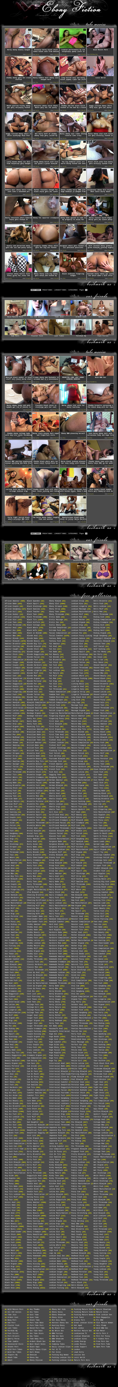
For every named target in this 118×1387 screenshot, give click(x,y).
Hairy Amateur (55, 874)
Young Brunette (100, 1250)
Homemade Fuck (55, 970)
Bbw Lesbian (10, 1007)
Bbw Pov (8, 1026)
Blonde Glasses (34, 662)
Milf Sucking (77, 879)
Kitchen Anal (55, 1184)
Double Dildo (33, 1189)
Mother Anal (76, 932)
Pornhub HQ (81, 335)
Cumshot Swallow (34, 1093)
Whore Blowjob (100, 1184)
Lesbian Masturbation (81, 612)
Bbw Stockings (11, 1037)
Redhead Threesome (79, 1280)
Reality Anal (77, 1242)
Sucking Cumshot (101, 892)
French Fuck (54, 769)
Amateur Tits (11, 775)
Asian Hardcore (12, 898)
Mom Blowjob (76, 895)
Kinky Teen (54, 1176)
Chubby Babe (32, 930)
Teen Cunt (98, 956)
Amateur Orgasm (12, 726)
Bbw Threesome (11, 1042)
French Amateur (56, 764)
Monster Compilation (80, 922)
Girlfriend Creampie (58, 820)
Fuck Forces (103, 335)
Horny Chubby (55, 996)
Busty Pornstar (34, 879)
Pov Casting (76, 1125)
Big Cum (8, 1157)
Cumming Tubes (58, 1344)
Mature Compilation (80, 743)
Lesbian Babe (55, 1261)
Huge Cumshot (55, 1042)
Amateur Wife (11, 780)
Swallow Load (99, 903)
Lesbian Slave (77, 641)
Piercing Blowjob (79, 1071)
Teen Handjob (99, 994)
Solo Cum (97, 804)
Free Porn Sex (102, 1341)
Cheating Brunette (35, 895)
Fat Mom (52, 678)
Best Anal (9, 1074)
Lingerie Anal (77, 686)
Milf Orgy (75, 855)
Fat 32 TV (56, 1349)
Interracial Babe (57, 1066)
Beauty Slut (10, 1071)
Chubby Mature (33, 946)
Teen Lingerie (100, 999)
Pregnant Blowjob (79, 1149)
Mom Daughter (77, 898)
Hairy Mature (55, 908)
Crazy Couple (33, 1045)
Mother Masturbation (80, 940)
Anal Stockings (12, 844)
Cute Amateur (33, 1098)
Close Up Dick (33, 978)
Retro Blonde (77, 1285)
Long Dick (75, 700)
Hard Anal (53, 924)
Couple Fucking (34, 1031)
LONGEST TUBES (60, 290)
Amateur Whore (11, 777)
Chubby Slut (32, 954)
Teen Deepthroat (101, 962)
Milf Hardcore (77, 844)
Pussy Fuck (76, 1200)
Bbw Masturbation (13, 1012)
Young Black (99, 1245)
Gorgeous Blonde (56, 844)
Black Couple (11, 1237)
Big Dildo (9, 1176)
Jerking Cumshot (56, 1146)
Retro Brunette (100, 601)
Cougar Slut (32, 1023)
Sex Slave (98, 657)
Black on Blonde (34, 633)
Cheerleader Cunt (35, 919)
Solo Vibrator (100, 828)
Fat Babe (53, 652)
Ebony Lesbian (33, 1266)
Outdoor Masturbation (81, 1018)
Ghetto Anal (54, 793)
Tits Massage (99, 1106)
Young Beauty (99, 1242)
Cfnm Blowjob (33, 892)
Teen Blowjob (99, 938)
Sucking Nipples (101, 898)
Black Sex (9, 1282)
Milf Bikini (76, 817)
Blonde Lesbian (34, 668)
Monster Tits (77, 930)
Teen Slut (98, 1029)
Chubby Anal (32, 927)
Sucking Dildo (100, 895)
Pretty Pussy (77, 1165)
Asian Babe (10, 871)
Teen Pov (97, 1018)
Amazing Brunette (13, 785)
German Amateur (56, 780)
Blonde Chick (33, 649)
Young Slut (98, 1272)
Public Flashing (78, 1178)
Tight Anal (98, 1082)
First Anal (54, 721)
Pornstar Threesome (80, 1119)
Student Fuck (99, 871)
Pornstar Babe (77, 1085)
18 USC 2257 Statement (66, 1381)
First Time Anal (56, 735)
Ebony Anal (32, 1205)
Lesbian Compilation (58, 1269)
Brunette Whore (34, 825)
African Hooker (12, 614)
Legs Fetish (54, 1248)
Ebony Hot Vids (59, 1309)
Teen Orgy (98, 1007)
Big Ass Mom (10, 1122)
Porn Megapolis (103, 1317)
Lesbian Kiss (77, 604)
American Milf (11, 804)
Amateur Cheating (13, 652)
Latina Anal (54, 1189)
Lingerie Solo (77, 689)
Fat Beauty (54, 654)
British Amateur (34, 743)
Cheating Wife (33, 914)
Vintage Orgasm (100, 1146)
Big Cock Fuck (11, 1151)
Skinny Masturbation (103, 751)
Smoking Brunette (101, 799)
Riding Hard (99, 630)
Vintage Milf (99, 1141)
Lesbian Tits (77, 670)
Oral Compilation (79, 980)
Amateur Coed (11, 657)
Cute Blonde (32, 1103)
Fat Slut (53, 684)
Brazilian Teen (34, 740)
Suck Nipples (99, 874)
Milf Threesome (78, 884)
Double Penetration (36, 1194)
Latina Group (55, 1205)
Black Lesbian (11, 1248)
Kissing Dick (55, 1181)
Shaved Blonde (100, 681)
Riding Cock (99, 617)
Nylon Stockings (78, 970)
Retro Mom (98, 612)
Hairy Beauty (55, 884)
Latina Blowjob (56, 1194)
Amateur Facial (12, 689)
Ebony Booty (32, 1218)
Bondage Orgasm (34, 713)
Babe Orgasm (10, 975)
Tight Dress (99, 1093)
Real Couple (76, 1234)
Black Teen (32, 614)
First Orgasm (55, 729)
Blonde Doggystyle (35, 654)
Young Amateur (100, 1232)
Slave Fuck (98, 772)
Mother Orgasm (77, 943)
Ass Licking (10, 951)
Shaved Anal (99, 668)
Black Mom (9, 1258)
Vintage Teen (99, 1151)
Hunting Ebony (58, 1325)
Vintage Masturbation (103, 1135)
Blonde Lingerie (34, 670)
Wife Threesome (100, 1202)
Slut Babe (98, 775)
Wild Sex (97, 1221)
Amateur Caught (12, 649)
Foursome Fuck (55, 761)
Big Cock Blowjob (13, 1141)
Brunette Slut (33, 809)
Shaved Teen (99, 705)
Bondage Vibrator (35, 716)
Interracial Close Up (59, 1077)
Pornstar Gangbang (79, 1101)
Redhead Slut (77, 1274)
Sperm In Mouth (100, 833)
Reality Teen (77, 1245)
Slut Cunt (98, 777)
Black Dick (10, 1240)
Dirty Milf (32, 1165)
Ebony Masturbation (36, 1269)
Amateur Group (11, 700)
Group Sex (53, 871)
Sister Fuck (99, 718)
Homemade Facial (56, 964)
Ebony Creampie (34, 1232)
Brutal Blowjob (34, 831)
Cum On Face (32, 1071)
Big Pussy (9, 1184)
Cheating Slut (33, 911)
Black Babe (10, 1218)
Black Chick (10, 1234)
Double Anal (32, 1184)
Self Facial (99, 646)
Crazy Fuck (32, 1047)
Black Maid (10, 1250)
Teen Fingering (100, 978)
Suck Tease (98, 876)
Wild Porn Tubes (15, 578)
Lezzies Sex (79, 1355)
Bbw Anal (9, 983)
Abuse (82, 1381)
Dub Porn (15, 335)
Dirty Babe (32, 1149)
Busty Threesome (34, 884)
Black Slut (10, 1285)
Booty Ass (31, 718)
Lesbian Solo (77, 646)
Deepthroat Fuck (34, 1130)
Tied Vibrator (100, 1079)
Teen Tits (98, 1055)
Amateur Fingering (13, 692)
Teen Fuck (98, 983)
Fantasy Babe (55, 638)
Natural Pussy (77, 959)
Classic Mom (32, 967)
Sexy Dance (98, 662)
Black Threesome (34, 617)
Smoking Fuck (99, 801)
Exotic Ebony (55, 625)
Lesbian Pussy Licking (81, 636)
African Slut (11, 620)
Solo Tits (98, 823)
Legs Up (52, 1253)
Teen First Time (101, 980)
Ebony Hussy (57, 1312)
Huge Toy (53, 1061)
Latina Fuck (54, 1202)
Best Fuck (9, 1085)
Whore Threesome (101, 1194)
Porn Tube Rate (37, 1323)
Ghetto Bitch (55, 796)
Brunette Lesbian (35, 791)
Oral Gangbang (77, 991)
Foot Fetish (54, 753)
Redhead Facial (78, 1258)
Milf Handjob (77, 841)
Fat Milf (53, 676)
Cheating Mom (33, 908)
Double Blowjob (34, 1186)
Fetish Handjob (56, 708)
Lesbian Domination (58, 1277)
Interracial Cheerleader (60, 1074)
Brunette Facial (34, 783)
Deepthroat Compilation (38, 1127)
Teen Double (99, 970)
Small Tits (98, 788)
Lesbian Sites (80, 1339)
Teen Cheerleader (101, 943)
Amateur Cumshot (12, 673)
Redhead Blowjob (78, 1253)
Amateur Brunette (13, 644)
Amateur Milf (11, 716)
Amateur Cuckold (12, 670)
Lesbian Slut (77, 644)
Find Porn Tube (103, 1344)
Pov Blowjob (76, 1122)
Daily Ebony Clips (38, 1349)
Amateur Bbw (10, 636)
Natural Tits (77, 964)
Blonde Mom (32, 676)
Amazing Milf (11, 793)
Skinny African (100, 721)
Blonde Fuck (32, 660)
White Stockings (101, 1181)
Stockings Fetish (101, 857)
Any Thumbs (35, 1309)
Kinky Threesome (56, 1178)
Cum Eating (32, 1061)
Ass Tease (9, 954)
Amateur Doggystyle (14, 684)
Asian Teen (10, 935)
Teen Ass (97, 924)
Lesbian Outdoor (78, 628)
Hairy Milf (54, 911)
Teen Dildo (98, 964)
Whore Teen (98, 1192)
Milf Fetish (76, 833)
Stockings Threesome (103, 863)
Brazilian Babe (34, 735)
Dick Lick (31, 1135)
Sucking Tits (99, 900)
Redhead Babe (77, 1250)
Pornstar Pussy (78, 1111)
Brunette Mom (33, 796)
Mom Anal (75, 892)
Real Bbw (75, 1224)
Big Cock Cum (11, 1146)
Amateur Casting (12, 646)
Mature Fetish (77, 753)
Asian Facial (11, 887)
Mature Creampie (78, 745)
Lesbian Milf (77, 614)
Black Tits (32, 620)
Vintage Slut (99, 1149)
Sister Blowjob (100, 716)
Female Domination (57, 692)
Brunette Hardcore (35, 788)
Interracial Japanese (59, 1101)
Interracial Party (57, 1117)
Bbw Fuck (9, 999)
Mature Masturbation (80, 780)
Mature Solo (76, 796)
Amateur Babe (11, 633)
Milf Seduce (76, 865)
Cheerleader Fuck (35, 922)
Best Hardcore (11, 1087)
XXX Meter (100, 1331)
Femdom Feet (54, 694)
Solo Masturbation (102, 812)
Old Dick (75, 978)
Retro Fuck (98, 604)
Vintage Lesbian (101, 1133)
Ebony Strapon (55, 606)
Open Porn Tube (103, 1347)
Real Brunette (77, 1229)
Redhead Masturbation (81, 1266)
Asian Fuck (10, 892)
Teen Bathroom (100, 930)
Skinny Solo (99, 761)
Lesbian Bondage (56, 1266)
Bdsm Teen (9, 1047)
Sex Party (98, 654)
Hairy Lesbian (55, 903)
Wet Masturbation (101, 1162)
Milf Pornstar (77, 857)
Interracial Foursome (59, 1093)
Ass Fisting (10, 946)
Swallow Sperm (100, 906)
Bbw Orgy (9, 1021)
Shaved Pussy (99, 700)
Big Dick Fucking (13, 1170)
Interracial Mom (56, 1109)
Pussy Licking (77, 1205)
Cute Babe (31, 1101)
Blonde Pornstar (34, 681)
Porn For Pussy (103, 1336)
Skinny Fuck (99, 743)
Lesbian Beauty (56, 1264)
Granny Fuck (54, 857)
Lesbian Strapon (78, 657)
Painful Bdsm (77, 1026)
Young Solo (98, 1274)
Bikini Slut (10, 1210)
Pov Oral (75, 1135)
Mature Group (77, 761)
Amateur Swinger (12, 764)
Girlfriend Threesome (59, 828)
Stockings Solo (100, 860)
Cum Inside (32, 1066)
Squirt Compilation (102, 847)
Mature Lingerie (78, 777)
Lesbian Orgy (77, 625)
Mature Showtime (103, 1309)
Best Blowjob (11, 1079)
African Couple (12, 606)
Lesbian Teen (77, 665)
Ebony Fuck (32, 1245)
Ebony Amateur (33, 1202)
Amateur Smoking (12, 745)
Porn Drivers (15, 559)
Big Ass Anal (11, 1093)
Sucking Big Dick (101, 884)
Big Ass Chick (11, 1109)
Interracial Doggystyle (60, 1087)
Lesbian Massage (78, 609)
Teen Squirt (99, 1037)
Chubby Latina (33, 940)
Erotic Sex (54, 622)
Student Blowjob (101, 868)
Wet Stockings (100, 1173)
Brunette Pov (33, 804)
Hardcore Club (55, 935)
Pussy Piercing (78, 1210)
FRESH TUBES (47, 290)
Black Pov (9, 1274)
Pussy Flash (76, 1197)
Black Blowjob (11, 1226)
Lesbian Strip (77, 660)
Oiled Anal (76, 972)
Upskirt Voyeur (100, 1114)
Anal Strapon (11, 847)
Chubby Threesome (35, 959)
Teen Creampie (100, 951)
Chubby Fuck (32, 938)
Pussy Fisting (77, 1194)
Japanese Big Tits (57, 1130)
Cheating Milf (33, 906)
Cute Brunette (33, 1106)
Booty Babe (32, 721)
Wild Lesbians (100, 1216)
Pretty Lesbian (78, 1162)
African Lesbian (12, 617)
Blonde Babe (32, 638)
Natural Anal (77, 951)
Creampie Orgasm (34, 1055)
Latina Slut (54, 1232)
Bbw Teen (9, 1039)
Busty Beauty (33, 849)
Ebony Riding (33, 1288)
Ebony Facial (33, 1237)
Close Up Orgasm (34, 986)
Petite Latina (77, 1063)
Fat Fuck (53, 665)
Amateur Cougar (12, 662)
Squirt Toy (98, 852)
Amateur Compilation (14, 660)
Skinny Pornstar (101, 759)
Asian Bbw (9, 874)
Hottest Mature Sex (83, 1331)
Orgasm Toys (76, 999)
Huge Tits (53, 1058)
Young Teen (98, 1277)
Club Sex (31, 991)
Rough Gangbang (100, 636)
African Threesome (13, 625)
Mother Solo (76, 948)
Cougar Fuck (32, 1018)
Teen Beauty (99, 932)
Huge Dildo (54, 1045)
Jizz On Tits (55, 1154)
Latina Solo (54, 1234)
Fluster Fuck (37, 335)
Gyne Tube (34, 1317)
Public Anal (76, 1170)
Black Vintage (33, 625)
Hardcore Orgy (55, 948)
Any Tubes (34, 1312)
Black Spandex (33, 601)
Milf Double (76, 831)
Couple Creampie (34, 1029)
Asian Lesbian (11, 900)
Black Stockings (34, 606)
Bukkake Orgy (33, 836)
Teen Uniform (99, 1061)
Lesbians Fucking (79, 678)
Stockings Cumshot (102, 855)
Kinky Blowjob (55, 1165)
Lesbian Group (77, 601)
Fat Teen (53, 686)
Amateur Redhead (12, 737)
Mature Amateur (78, 716)
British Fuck (33, 748)
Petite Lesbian (78, 1066)
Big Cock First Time (14, 1149)
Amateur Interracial (14, 708)
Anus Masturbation (13, 860)
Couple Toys (32, 1042)
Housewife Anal (56, 1029)
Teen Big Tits (100, 935)
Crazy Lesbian (33, 1050)
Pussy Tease (76, 1218)
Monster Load (77, 924)
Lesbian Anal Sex (57, 1256)
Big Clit (9, 1135)
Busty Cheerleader (35, 857)
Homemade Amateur (57, 956)
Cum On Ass (32, 1069)
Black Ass (9, 1216)
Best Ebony (10, 1082)
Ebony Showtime (59, 1315)
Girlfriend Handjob (58, 825)
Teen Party (98, 1012)
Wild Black (98, 1210)
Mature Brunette (78, 737)
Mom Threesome (77, 914)
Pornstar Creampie (79, 1095)
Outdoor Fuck (77, 1010)
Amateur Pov (10, 735)
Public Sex (76, 1186)
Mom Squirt (76, 911)
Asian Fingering (12, 890)
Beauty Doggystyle (13, 1055)
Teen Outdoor (99, 1010)
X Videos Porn (102, 1339)
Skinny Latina (100, 745)
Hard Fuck (53, 927)
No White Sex (58, 1331)
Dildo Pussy (32, 1141)
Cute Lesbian (33, 1114)
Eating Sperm (33, 1200)
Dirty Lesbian (33, 1162)
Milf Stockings (78, 874)
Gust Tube (34, 1315)
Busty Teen (32, 882)
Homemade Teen (55, 980)
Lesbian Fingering (57, 1285)
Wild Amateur (99, 1205)
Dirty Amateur (33, 1146)
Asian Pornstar (12, 916)
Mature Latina (77, 772)
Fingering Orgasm (57, 716)
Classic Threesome (35, 970)
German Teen (54, 791)
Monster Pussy (77, 927)
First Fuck (54, 726)
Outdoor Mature (78, 1021)
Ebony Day (34, 1357)
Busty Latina (33, 868)
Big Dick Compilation (15, 1165)
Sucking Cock (99, 890)
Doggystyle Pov (34, 1181)
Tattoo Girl (99, 914)
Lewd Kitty (79, 1352)
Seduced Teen (99, 644)
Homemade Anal (55, 959)
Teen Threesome (100, 1053)
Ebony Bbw (31, 1210)
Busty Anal (32, 841)
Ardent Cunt (81, 316)
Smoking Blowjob (101, 796)
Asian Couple (11, 884)
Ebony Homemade (34, 1256)
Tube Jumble (59, 559)
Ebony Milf (32, 1274)
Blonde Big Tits (34, 644)
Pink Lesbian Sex (104, 1315)
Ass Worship (10, 956)
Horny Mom (53, 1012)
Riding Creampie (101, 622)
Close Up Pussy (34, 988)
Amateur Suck (11, 759)
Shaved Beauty (100, 676)
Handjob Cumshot (56, 922)
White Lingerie (100, 1178)
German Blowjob (56, 785)
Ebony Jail (32, 1258)
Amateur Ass (10, 630)
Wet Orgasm (98, 1165)
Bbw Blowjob (10, 986)
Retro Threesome (101, 614)
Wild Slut (98, 1224)
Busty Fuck (32, 865)
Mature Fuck (76, 756)
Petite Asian (77, 1053)
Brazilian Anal (34, 732)
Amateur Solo (11, 748)
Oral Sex (75, 994)
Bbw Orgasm (10, 1018)
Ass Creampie (11, 940)
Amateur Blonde (12, 638)
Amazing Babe (11, 783)
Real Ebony (76, 1237)
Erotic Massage (56, 620)
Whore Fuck (98, 1186)
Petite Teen (76, 1069)
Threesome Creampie (102, 1071)
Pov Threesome (77, 1146)
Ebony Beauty (33, 1213)
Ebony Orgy (32, 1282)
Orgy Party (76, 1002)
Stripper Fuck (100, 865)
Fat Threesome (55, 689)
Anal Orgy (9, 839)
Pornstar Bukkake (79, 1090)
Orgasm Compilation (80, 996)
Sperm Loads (99, 841)
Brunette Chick (34, 772)
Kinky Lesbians (56, 1170)
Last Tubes (59, 335)
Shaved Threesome (101, 708)
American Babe (11, 799)
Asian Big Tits (12, 876)
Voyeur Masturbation (103, 1157)
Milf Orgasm (76, 852)
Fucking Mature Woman (84, 1315)
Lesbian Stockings (79, 654)
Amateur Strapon (12, 753)
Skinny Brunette (101, 740)
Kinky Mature (55, 1173)
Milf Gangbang (77, 839)
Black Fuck (10, 1242)
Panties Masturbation (81, 1029)
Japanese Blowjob (57, 1133)
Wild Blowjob (99, 1213)
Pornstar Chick (78, 1093)
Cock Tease (32, 999)
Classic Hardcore (35, 964)
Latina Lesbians (56, 1210)
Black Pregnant (12, 1277)
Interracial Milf (57, 1106)
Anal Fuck (9, 831)
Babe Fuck (9, 972)
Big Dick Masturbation (15, 1173)
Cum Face (31, 1063)
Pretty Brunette (78, 1154)
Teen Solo (98, 1031)
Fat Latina (54, 668)
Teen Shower (99, 1026)
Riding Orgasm (100, 633)
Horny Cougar (55, 999)
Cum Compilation (34, 1058)
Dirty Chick (32, 1157)
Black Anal (10, 1213)
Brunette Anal (33, 753)
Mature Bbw (76, 724)
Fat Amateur (54, 644)
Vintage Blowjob (101, 1127)
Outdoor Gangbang (79, 1012)
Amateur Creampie (13, 668)
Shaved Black (99, 678)
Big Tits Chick (12, 1189)
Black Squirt (33, 604)
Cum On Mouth (33, 1074)
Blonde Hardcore (34, 665)
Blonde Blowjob (34, 646)
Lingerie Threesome (80, 694)
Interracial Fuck (57, 1095)
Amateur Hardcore (13, 705)
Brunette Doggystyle (36, 780)
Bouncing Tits (33, 726)
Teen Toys (98, 1058)
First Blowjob (55, 724)
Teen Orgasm (99, 1004)
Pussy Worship (77, 1221)
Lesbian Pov (76, 633)
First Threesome (56, 732)
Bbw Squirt (10, 1034)
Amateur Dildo (11, 681)
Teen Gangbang (100, 986)
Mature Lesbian (78, 775)
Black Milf (10, 1256)
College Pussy (33, 1010)
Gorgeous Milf (55, 852)
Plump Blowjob (77, 1077)
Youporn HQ (59, 578)
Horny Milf (54, 1010)
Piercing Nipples (79, 1074)
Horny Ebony (54, 1002)
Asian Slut (10, 927)
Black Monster (11, 1261)
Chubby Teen (32, 956)
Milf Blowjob (77, 820)
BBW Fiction (57, 1333)
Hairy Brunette (56, 890)
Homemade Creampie (57, 962)
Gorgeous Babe (55, 841)
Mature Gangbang (78, 759)
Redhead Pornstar (79, 1272)
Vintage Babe (99, 1122)
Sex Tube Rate (36, 1331)
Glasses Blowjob (56, 831)
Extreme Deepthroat (58, 628)
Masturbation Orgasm (80, 713)
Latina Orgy (54, 1224)
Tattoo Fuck (99, 911)
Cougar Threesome (35, 1026)
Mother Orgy (76, 946)
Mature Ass (76, 721)
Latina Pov (54, 1229)
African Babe (11, 604)
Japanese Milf (55, 1141)
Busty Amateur (33, 839)
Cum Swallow (32, 1085)
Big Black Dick (12, 1130)
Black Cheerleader (13, 1232)
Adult (103, 578)
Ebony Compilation (35, 1229)
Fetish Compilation (58, 702)
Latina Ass (54, 1192)
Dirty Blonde (33, 1151)
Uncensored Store (81, 559)
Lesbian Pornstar (79, 630)
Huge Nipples (55, 1053)
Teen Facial (99, 972)
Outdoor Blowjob (78, 1007)
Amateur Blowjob (12, 641)
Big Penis (9, 1181)
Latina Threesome (57, 1242)
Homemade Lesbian (57, 972)
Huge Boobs (54, 1037)
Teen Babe (98, 927)
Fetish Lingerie (56, 710)
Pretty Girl (76, 1160)
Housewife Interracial (59, 1031)
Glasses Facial (56, 833)
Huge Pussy (54, 1055)
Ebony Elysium (36, 1360)
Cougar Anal (32, 1015)
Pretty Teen (76, 1168)
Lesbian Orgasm (78, 622)
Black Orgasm (11, 1264)
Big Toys (9, 1200)
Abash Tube (81, 578)
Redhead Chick (77, 1256)
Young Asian (99, 1237)
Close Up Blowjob (35, 975)
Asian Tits (10, 938)
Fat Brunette (55, 660)
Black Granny (11, 1245)
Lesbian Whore (77, 676)
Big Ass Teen (11, 1127)
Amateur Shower (12, 743)
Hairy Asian (54, 879)
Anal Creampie (11, 820)
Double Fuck (32, 1192)
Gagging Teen (55, 775)
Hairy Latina (55, 900)
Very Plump (101, 1325)
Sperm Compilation (102, 831)
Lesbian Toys (77, 673)
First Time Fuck (56, 737)
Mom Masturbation (79, 903)
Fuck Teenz (79, 1317)
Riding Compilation (102, 620)
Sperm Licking (100, 839)
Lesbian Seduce (78, 638)
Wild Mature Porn (15, 316)
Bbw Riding (10, 1029)
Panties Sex (76, 1031)
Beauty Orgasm (11, 1063)
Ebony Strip (54, 609)
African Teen (11, 622)
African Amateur (12, 601)
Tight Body (98, 1090)
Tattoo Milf (99, 916)
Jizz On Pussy (55, 1151)
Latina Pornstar (56, 1226)
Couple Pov (32, 1039)
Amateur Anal (11, 628)
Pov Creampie (77, 1127)
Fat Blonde (54, 657)
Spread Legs (99, 844)
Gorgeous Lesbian (57, 849)
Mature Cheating (78, 740)
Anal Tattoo (10, 849)
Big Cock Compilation (15, 1143)
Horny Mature (55, 1007)
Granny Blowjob (56, 855)
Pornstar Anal (77, 1082)
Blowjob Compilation (36, 702)
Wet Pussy (98, 1170)
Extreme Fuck (55, 630)
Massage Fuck (77, 705)
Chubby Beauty (33, 932)
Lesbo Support (80, 1347)
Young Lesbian (100, 1269)
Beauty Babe (10, 1050)
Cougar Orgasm (33, 1021)
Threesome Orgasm (101, 1077)
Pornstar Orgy (77, 1109)
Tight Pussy (99, 1095)
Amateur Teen (11, 769)
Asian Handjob (11, 895)
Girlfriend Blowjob (58, 817)
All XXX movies (37, 316)
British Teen (33, 751)
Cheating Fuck (33, 898)
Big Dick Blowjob (13, 1162)
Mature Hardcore (78, 767)
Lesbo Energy (80, 1341)
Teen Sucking (99, 1045)
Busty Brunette (34, 855)
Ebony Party (32, 1285)
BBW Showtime (58, 1339)
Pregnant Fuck (77, 1151)
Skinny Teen (99, 764)
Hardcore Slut (55, 951)
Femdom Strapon (56, 700)
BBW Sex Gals (58, 1336)
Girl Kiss (53, 812)
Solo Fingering (100, 809)
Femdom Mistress (56, 697)
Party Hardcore (78, 1037)
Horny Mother (55, 1015)
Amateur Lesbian (12, 713)
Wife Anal (98, 1197)
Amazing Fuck (11, 791)
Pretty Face (76, 1157)
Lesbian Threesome (79, 668)
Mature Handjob (78, 764)
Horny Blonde (55, 991)
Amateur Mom (10, 718)
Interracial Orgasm (58, 1111)
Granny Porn (79, 1320)
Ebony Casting (33, 1221)
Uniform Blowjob (101, 1111)
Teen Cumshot (99, 954)
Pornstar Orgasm (78, 1106)
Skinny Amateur (100, 724)
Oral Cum (75, 986)
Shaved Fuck (99, 689)
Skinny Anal (99, 726)
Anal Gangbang (11, 833)
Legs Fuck (53, 1250)
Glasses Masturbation (59, 839)
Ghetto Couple (55, 799)
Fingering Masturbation (60, 713)
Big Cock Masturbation (15, 1154)
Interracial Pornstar (59, 1119)
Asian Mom (9, 911)
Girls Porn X (102, 1333)
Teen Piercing (100, 1015)
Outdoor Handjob (78, 1015)
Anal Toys (9, 855)
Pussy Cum (75, 1192)
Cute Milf (31, 1117)
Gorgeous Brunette (57, 847)
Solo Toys (98, 825)
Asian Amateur (11, 863)
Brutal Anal (32, 828)
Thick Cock (98, 1066)
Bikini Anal (10, 1202)
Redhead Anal (77, 1248)
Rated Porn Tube (37, 1328)
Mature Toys (76, 807)
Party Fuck (76, 1034)
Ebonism (33, 1355)
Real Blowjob (77, 1226)
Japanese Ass (55, 1127)
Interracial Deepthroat (60, 1085)
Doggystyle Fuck (34, 1178)
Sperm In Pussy (100, 836)
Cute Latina (32, 1111)
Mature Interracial (80, 769)
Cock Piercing (33, 996)
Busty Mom (31, 876)
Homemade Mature (56, 975)
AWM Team (49, 1381)
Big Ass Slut (11, 1125)
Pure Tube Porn (37, 1325)
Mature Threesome (79, 804)
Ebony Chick (32, 1226)
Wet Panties (99, 1168)
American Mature (12, 801)
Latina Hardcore (56, 1208)
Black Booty (10, 1229)
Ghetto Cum (54, 801)
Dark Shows (35, 1352)
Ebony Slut (54, 604)
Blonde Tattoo (33, 694)
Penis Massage (77, 1042)
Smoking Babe (99, 791)
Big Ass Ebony (11, 1111)
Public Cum (76, 1173)
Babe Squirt (10, 978)
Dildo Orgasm (33, 1138)
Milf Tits (75, 887)
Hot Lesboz (79, 1328)
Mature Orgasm (77, 785)
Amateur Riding (12, 740)
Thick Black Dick (101, 1063)
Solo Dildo (98, 807)
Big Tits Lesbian (13, 1194)
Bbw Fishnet (10, 996)
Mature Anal (76, 718)
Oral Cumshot (77, 988)
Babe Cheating (11, 970)
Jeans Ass (53, 1143)
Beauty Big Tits (12, 1053)
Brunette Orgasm (34, 799)
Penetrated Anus (78, 1039)
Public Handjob (78, 1181)
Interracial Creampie (59, 1079)
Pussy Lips (76, 1208)
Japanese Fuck (55, 1135)
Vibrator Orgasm (101, 1117)
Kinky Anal (54, 1162)
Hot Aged (78, 1325)
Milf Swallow (77, 882)
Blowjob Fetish (34, 705)
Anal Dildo (10, 823)
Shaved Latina (100, 692)
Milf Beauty (76, 815)
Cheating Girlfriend (36, 900)
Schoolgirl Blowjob (102, 638)
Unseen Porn (103, 559)
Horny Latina (55, 1004)
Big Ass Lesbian (12, 1117)
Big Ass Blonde (12, 1103)
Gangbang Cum (55, 777)
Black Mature (11, 1253)
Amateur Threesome (13, 772)
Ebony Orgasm (33, 1280)
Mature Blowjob (78, 735)
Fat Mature (54, 673)
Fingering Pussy (56, 718)
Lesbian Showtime (82, 1336)
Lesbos (77, 1349)
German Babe (54, 783)
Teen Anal (98, 922)
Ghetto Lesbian (56, 804)
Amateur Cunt (11, 676)
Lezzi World (79, 1357)
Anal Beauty (10, 809)
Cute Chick (32, 1109)
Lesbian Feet (55, 1280)
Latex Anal (54, 1186)
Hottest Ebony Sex (60, 1323)
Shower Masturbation (103, 713)
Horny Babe (54, 986)
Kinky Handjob (55, 1168)
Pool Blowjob (77, 1079)
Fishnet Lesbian (56, 743)
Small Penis (99, 785)
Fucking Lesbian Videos (63, 1360)
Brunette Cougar (34, 775)
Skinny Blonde (100, 735)
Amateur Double (12, 686)
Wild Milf (98, 1218)
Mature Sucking (78, 801)
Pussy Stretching (79, 1213)
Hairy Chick (54, 892)
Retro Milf (98, 609)
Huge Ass (53, 1034)
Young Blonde (99, 1248)
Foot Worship (55, 756)
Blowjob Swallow (34, 708)
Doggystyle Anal (34, 1176)
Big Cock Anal (11, 1138)
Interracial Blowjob (58, 1071)
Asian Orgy (10, 914)
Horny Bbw (53, 988)
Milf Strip (76, 876)
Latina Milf (54, 1216)
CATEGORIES (72, 290)
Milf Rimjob (76, 863)
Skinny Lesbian (100, 748)
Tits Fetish (99, 1103)
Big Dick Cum (11, 1168)
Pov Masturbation (79, 1133)
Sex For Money (100, 652)
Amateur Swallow (12, 761)
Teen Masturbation (102, 1002)
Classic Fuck (33, 962)
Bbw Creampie (11, 991)
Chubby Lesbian (34, 943)
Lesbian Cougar (56, 1272)
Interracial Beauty (58, 1069)
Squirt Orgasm (100, 849)
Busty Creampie (34, 860)
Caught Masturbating (36, 890)
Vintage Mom (99, 1143)
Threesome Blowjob (102, 1069)
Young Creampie (100, 1261)
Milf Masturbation (79, 849)
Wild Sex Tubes (37, 578)
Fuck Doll (53, 772)
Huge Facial (54, 1050)
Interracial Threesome (59, 1125)
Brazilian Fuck (34, 737)
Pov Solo (75, 1143)
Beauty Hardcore (12, 1061)
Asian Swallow (11, 932)
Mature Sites (102, 1312)
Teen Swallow (99, 1047)
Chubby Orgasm (33, 951)
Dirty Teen (32, 1170)
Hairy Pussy (54, 914)
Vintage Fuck (99, 1130)
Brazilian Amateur (35, 729)
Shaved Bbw (98, 673)
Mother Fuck (76, 938)
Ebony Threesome (56, 614)
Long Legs (75, 702)
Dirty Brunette (34, 1154)
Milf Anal (75, 812)
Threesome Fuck (100, 1074)
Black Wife (32, 630)
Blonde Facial (33, 657)
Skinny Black (99, 732)
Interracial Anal (57, 1063)
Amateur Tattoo (12, 767)
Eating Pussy (33, 1197)
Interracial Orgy (57, 1114)
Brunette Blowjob (35, 767)
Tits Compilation (101, 1101)
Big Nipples (10, 1178)
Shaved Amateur (100, 665)
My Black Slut (58, 1328)
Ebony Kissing (33, 1264)
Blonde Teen (32, 697)
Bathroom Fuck (11, 980)
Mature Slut (76, 793)
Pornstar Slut (77, 1114)
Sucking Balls (100, 879)
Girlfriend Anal (56, 815)
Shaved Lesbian (100, 694)
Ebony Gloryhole (34, 1253)
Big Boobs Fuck (12, 1133)
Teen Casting (99, 940)
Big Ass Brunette (13, 1106)
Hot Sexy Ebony (59, 1320)
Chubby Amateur (34, 924)
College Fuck (33, 1004)
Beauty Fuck (10, 1058)
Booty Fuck (32, 724)
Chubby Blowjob (34, 935)
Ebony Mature (33, 1272)
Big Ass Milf (11, 1119)
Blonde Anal (32, 636)
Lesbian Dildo (55, 1274)
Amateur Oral (11, 724)
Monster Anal (77, 916)
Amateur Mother (12, 721)
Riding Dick (99, 625)
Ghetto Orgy (54, 807)
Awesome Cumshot (12, 959)
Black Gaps (35, 1347)
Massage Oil (76, 708)
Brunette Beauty (34, 759)
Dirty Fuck (32, 1160)
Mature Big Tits (78, 729)
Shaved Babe (99, 670)
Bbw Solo (9, 1031)
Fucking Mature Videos (84, 1312)
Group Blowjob (55, 863)
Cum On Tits (32, 1079)
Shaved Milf (99, 697)
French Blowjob (56, 767)
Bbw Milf (9, 1015)
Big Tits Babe (11, 1186)
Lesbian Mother (78, 620)
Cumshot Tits (33, 1095)
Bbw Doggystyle (12, 994)
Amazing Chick (11, 788)
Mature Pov (76, 791)
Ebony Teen (54, 612)
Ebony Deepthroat (35, 1234)
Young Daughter (100, 1264)
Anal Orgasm (10, 836)
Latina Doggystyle (57, 1200)
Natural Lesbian (78, 956)
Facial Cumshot (56, 636)
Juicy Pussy (54, 1160)
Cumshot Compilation (36, 1090)
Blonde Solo (32, 692)
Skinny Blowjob (100, 737)
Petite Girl (76, 1061)
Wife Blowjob (99, 1200)
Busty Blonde (33, 852)
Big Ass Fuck (11, 1114)
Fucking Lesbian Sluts (62, 1357)
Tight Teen (98, 1098)
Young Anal (98, 1234)
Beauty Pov (10, 1069)
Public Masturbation (80, 1184)
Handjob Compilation (58, 919)
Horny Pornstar (56, 1018)
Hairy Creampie (56, 895)
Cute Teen (31, 1119)
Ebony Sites (57, 1317)
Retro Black (76, 1282)
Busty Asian (32, 844)
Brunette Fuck (33, 785)
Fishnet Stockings (57, 748)
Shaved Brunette (101, 684)
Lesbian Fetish (56, 1282)
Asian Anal (10, 865)
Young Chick (99, 1256)
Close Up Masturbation (37, 983)
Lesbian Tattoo (78, 662)
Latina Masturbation (58, 1213)
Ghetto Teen (54, 809)
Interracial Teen (57, 1122)
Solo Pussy (98, 820)
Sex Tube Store (37, 1333)
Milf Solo (75, 868)
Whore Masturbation (102, 1189)
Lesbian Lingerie (79, 606)
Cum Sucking (32, 1082)
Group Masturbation (58, 868)
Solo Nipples (99, 815)
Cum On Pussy (33, 1077)
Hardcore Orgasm (56, 946)
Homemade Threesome (58, 983)
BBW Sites (56, 1341)
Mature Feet (76, 751)
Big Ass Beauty (12, 1101)
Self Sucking (99, 649)
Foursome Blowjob (57, 759)
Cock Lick (31, 994)
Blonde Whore (33, 700)
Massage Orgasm (78, 710)
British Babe (33, 745)
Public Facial (77, 1176)
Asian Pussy (10, 922)
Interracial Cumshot (58, 1082)
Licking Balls (77, 684)
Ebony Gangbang (34, 1250)
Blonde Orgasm (33, 678)
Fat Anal (53, 646)
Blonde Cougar (33, 652)
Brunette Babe (33, 756)
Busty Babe (32, 847)
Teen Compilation (101, 948)
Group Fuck (54, 865)
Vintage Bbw (99, 1125)
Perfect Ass (76, 1045)
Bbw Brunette (11, 988)
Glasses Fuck (55, 836)
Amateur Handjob (12, 702)
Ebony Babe (32, 1208)
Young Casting (100, 1253)
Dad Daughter (33, 1122)
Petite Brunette (78, 1058)
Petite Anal (76, 1050)
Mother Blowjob (78, 935)
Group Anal (54, 860)
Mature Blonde (77, 732)
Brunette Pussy (34, 807)
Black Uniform (33, 622)
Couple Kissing (34, 1034)
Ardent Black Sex (37, 1341)
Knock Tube (35, 1320)
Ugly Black (98, 1109)
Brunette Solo (33, 812)
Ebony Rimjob (55, 601)
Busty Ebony (32, 863)
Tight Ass (98, 1087)
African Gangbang (13, 609)
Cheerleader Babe (35, 916)
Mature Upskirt (78, 809)
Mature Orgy (76, 788)
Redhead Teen (77, 1277)
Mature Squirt (77, 799)
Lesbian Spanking (79, 649)
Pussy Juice (76, 1202)
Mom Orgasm (76, 906)
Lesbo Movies (80, 1344)
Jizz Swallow (55, 1157)
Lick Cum (75, 681)
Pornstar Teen (77, 1117)
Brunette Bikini (34, 764)
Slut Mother (99, 780)
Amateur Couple (12, 665)
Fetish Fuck (54, 705)
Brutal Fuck (32, 833)
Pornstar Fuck (77, 1098)
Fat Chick (53, 662)
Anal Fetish (10, 825)
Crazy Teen (32, 1053)
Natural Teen (77, 962)
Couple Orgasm (33, 1037)
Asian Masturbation (14, 903)
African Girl (11, 612)
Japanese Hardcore (57, 1138)
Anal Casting (11, 812)
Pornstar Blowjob (79, 1087)
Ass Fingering (11, 943)
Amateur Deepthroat (14, 678)
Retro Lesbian (100, 606)
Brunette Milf (33, 793)
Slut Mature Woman (104, 1323)
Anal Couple (10, 817)
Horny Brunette (56, 994)
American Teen (11, 807)
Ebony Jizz (32, 1261)
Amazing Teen (11, 796)
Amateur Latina (12, 710)
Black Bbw (9, 1221)
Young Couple (99, 1258)
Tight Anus (98, 1085)
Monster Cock (77, 919)
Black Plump (10, 1269)
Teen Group (98, 991)
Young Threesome (101, 1280)
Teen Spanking (100, 1034)
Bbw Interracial (12, 1002)
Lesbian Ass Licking (58, 1258)
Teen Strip (98, 1042)
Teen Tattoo (99, 1050)
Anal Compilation (13, 815)
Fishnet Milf (55, 745)
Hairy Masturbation (58, 906)
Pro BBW (99, 1320)
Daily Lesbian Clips (61, 1347)
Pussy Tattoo (77, 1216)
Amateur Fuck (11, 694)
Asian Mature (11, 906)
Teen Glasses (99, 988)
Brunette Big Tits (35, 761)
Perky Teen (76, 1047)
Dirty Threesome (34, 1173)
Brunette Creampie (35, 777)
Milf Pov (75, 860)
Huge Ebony (54, 1047)
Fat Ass (52, 649)
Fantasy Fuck (55, 641)
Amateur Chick (11, 654)
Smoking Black (100, 793)
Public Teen (76, 1189)
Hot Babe (53, 1026)
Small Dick (98, 783)
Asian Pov (9, 919)
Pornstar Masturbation (81, 1103)
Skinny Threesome (101, 767)
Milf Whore (76, 890)
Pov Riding (76, 1141)
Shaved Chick (99, 686)
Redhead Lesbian (78, 1264)
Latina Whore (55, 1245)
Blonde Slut (32, 689)
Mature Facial (77, 748)
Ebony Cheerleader (35, 1224)
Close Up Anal (33, 972)
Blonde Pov (32, 684)
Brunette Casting (35, 769)
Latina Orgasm (55, 1221)
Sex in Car (98, 660)
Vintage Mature (100, 1138)
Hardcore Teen (55, 954)
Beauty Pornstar (12, 1066)
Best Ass (9, 1077)
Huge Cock (53, 1039)
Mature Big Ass (78, 726)
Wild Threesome (100, 1229)
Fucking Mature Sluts (84, 1309)
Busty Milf (32, 874)
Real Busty (76, 1232)
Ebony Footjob (33, 1242)
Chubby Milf (32, 948)
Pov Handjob (76, 1130)
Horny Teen (54, 1023)
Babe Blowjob (11, 964)
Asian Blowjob (11, 879)
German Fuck (54, 788)
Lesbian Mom (76, 617)
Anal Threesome (12, 852)
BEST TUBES (35, 290)
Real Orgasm (76, 1240)
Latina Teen (54, 1240)
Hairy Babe (54, 882)
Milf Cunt (75, 825)
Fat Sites (56, 1352)
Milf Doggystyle (78, 828)
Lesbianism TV (80, 1333)
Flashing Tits (55, 751)
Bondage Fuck (33, 710)
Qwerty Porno (37, 559)
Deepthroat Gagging (36, 1133)
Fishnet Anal (55, 740)
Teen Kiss (98, 996)
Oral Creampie (77, 983)
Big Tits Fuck (11, 1192)
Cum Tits (31, 1087)
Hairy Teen (54, 916)
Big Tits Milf (11, 1197)
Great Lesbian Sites (83, 1323)
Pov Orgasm (76, 1138)
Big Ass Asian (11, 1095)
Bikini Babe (10, 1205)
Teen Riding (99, 1023)
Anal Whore (10, 857)
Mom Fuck (75, 900)
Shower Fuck (99, 710)
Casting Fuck (33, 887)
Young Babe (98, 1240)
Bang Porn (103, 316)
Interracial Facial (58, 1090)
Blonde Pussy (33, 686)
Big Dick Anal (11, 1160)
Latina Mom (54, 1218)
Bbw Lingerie (11, 1010)
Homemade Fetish (56, 967)
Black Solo (10, 1288)
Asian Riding (11, 924)
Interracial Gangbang (59, 1098)
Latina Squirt (55, 1237)
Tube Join (59, 316)
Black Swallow (33, 609)
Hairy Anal (54, 876)
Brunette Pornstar (35, 801)
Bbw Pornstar (11, 1023)
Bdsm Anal (9, 1045)
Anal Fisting (11, 828)
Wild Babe (98, 1208)
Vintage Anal (99, 1119)
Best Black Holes (37, 1344)
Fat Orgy (53, 681)
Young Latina (99, 1266)
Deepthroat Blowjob (36, 1125)
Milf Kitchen (77, 847)
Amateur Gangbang (13, 697)
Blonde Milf (32, 673)
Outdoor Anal (77, 1004)
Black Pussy (10, 1280)
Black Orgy (10, 1266)
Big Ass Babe (11, 1098)
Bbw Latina (10, 1004)
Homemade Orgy (55, 978)
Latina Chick (55, 1197)
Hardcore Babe (55, 932)
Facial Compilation (58, 633)
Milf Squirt (76, 871)
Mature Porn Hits (82, 1360)
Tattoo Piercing (101, 919)
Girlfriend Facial (57, 823)
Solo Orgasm (99, 817)
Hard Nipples (55, 930)
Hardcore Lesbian (57, 940)
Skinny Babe (99, 729)
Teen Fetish (99, 975)
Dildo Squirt (33, 1143)
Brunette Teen (33, 820)
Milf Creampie (77, 823)
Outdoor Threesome (79, 1023)
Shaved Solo (99, 702)
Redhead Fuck (77, 1261)
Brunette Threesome (36, 823)
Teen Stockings (100, 1039)
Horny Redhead (55, 1021)
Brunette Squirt (34, 815)
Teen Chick (98, 946)
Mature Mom (76, 783)
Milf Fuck (75, 836)
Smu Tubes (34, 1336)
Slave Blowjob (100, 769)
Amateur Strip (11, 756)
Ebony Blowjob (33, 1216)
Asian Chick (10, 882)
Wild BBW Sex (102, 1328)
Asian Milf (10, 908)
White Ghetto (99, 1176)
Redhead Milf (77, 1269)
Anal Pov (9, 841)
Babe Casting (11, 967)
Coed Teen (31, 1002)
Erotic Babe (54, 617)
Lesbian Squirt (78, 652)
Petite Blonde (77, 1055)
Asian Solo (10, 930)
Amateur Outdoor (12, 732)
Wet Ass (97, 1160)
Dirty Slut (32, 1168)
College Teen (33, 1012)
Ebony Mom (31, 1277)
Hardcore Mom (55, 943)
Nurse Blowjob (77, 967)
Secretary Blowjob (102, 641)
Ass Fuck (9, 948)
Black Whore (32, 628)
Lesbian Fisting (56, 1288)
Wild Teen (98, 1226)
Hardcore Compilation (59, 938)
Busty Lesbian (33, 871)
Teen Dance (98, 959)
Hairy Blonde (55, 887)
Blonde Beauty (33, 641)
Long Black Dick (78, 697)
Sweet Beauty (99, 908)
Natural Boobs (77, 954)
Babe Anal (9, 962)
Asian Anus (10, 868)
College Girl (33, 1007)
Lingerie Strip (78, 692)
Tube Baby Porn (37, 1339)
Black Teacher (33, 612)
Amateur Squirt (12, 751)
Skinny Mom (98, 756)
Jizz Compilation (57, 1149)
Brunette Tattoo (34, 817)
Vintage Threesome (102, 1154)
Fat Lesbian (54, 670)
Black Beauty (11, 1224)
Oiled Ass (75, 975)
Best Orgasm (10, 1090)
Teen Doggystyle (101, 967)
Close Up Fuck (33, 980)
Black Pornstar (12, 1272)
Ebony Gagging (33, 1248)
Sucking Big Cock (101, 882)
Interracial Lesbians (59, 1103)
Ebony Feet (32, 1240)
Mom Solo (75, 908)
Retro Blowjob (77, 1288)
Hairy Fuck (54, 898)
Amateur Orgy (11, 729)
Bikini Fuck (10, 1208)
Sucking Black (100, 887)
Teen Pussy (98, 1021)
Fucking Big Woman (60, 1355)
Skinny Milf (99, 753)
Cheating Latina (34, 903)
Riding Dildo (99, 628)
